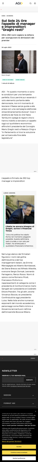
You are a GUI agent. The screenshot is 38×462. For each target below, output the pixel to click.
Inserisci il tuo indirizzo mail (14, 375)
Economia (10, 15)
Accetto (19, 447)
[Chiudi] (35, 411)
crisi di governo (7, 79)
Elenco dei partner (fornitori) (11, 441)
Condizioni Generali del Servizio (20, 386)
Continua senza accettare (19, 452)
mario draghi (20, 79)
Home (3, 15)
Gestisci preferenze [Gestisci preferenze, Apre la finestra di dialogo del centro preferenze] (19, 458)
